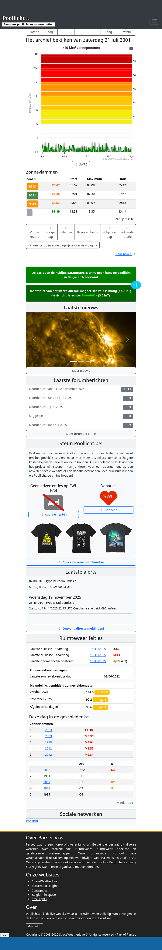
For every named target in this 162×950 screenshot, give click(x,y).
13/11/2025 (98, 661)
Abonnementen (53, 514)
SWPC (81, 164)
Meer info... (34, 926)
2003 (48, 730)
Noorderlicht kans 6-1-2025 (81, 425)
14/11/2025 (98, 649)
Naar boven (126, 254)
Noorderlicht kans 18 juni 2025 (81, 398)
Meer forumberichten (81, 434)
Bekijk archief (86, 232)
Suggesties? (81, 416)
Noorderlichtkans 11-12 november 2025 (81, 389)
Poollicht (32, 821)
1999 (48, 742)
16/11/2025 (98, 655)
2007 (46, 788)
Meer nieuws (81, 371)
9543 (32, 186)
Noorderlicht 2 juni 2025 (81, 407)
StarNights (39, 899)
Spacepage (39, 890)
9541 (32, 195)
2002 (46, 782)
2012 (48, 748)
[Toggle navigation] (154, 21)
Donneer (108, 510)
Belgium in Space (44, 895)
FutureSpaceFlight (44, 886)
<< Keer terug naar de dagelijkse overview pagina (62, 245)
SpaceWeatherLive (45, 881)
